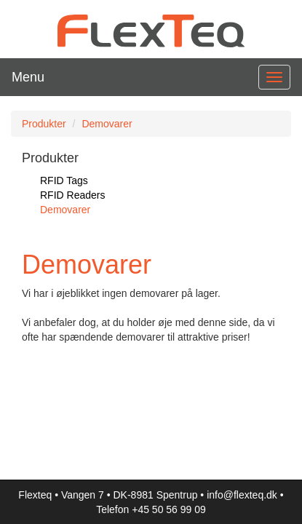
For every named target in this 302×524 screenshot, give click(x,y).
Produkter (44, 124)
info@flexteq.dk (242, 495)
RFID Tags (64, 180)
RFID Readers (72, 195)
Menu (28, 77)
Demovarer (107, 124)
